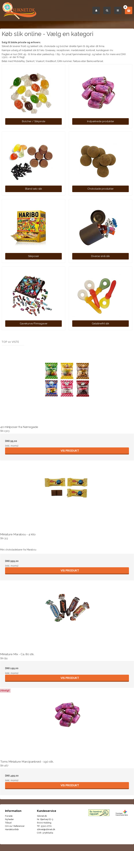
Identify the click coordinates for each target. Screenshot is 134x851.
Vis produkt (70, 450)
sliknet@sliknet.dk (46, 829)
